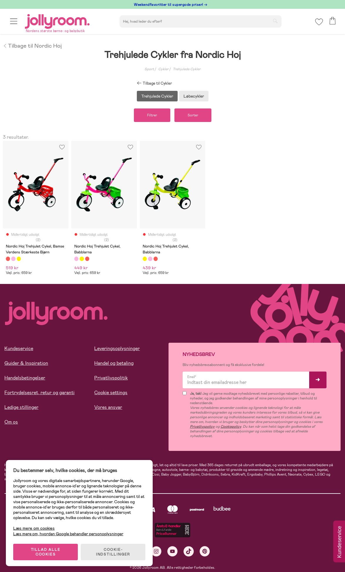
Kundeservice (18, 348)
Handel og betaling (114, 363)
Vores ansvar (108, 407)
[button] (13, 21)
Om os (11, 422)
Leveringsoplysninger (117, 348)
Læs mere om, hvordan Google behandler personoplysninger (68, 533)
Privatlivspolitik (111, 378)
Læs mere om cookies (34, 528)
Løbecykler (194, 96)
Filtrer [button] (152, 115)
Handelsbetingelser (24, 378)
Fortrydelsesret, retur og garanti (39, 392)
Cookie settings (110, 392)
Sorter (193, 115)
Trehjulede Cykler (187, 69)
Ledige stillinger (21, 407)
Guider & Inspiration (26, 363)
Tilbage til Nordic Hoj (32, 45)
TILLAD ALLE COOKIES (45, 552)
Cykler (163, 69)
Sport (149, 69)
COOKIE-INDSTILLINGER (113, 552)
